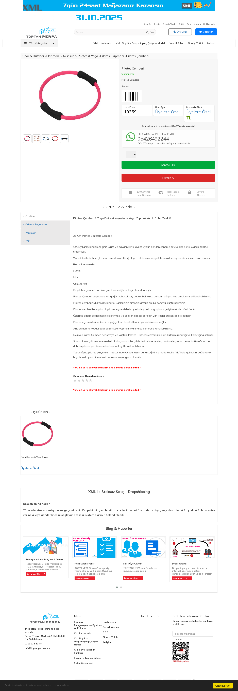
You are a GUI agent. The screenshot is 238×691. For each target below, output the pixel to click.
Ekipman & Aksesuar (61, 56)
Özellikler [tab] (29, 216)
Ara (150, 32)
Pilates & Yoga (88, 56)
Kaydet (178, 639)
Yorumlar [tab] (29, 232)
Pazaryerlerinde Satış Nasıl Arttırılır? (45, 559)
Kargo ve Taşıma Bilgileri (88, 658)
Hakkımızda (209, 24)
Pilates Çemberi (137, 56)
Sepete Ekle (168, 165)
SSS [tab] (26, 241)
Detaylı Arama (194, 24)
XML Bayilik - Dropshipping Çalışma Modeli (140, 43)
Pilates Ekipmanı (112, 56)
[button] (117, 587)
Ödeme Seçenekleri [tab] (35, 224)
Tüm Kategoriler (40, 43)
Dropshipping (179, 563)
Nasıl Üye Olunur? (133, 563)
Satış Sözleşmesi (83, 663)
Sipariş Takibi (169, 24)
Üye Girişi (180, 31)
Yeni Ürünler (176, 43)
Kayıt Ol (147, 24)
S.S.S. (181, 24)
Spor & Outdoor (33, 56)
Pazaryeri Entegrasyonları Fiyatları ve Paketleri (88, 625)
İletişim (157, 24)
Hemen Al (168, 177)
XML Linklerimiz (102, 43)
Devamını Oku (34, 574)
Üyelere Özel (167, 111)
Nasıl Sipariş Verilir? (85, 563)
